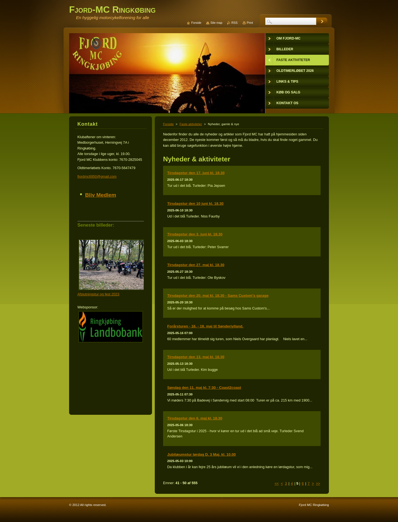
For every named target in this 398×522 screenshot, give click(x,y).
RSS (234, 22)
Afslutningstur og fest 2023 (98, 294)
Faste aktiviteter (191, 124)
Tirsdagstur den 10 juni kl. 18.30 (195, 203)
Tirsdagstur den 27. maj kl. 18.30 (195, 265)
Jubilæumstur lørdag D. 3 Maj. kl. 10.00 (201, 454)
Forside (168, 124)
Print (250, 22)
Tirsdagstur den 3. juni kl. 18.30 (194, 234)
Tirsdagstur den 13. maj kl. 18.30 (195, 357)
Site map (216, 22)
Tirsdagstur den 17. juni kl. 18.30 (195, 173)
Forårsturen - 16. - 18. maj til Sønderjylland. (205, 326)
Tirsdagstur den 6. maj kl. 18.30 (194, 418)
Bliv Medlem (100, 195)
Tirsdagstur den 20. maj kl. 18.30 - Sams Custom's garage (218, 295)
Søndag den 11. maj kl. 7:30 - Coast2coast (204, 387)
